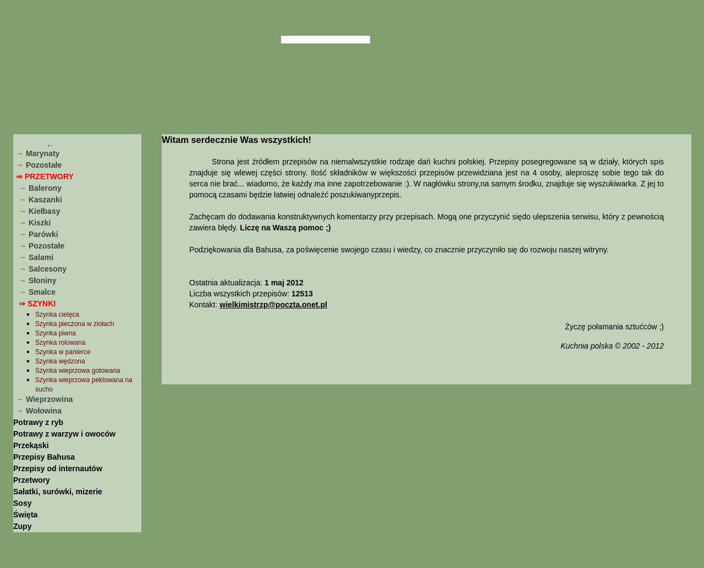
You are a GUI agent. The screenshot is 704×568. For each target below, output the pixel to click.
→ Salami (36, 257)
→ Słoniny (37, 280)
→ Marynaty (37, 153)
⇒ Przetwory (45, 176)
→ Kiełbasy (39, 211)
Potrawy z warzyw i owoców (64, 433)
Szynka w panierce (63, 352)
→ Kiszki (35, 222)
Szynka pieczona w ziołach (74, 324)
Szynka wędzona (60, 361)
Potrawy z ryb (38, 422)
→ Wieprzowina (44, 399)
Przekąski (31, 445)
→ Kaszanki (40, 199)
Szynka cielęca (57, 314)
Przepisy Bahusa (44, 457)
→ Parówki (38, 234)
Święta (25, 514)
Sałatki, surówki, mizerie (57, 491)
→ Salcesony (43, 268)
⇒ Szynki (37, 303)
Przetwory (31, 480)
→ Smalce (37, 292)
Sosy (22, 503)
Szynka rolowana (60, 342)
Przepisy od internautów (57, 468)
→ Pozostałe (39, 165)
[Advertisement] (426, 475)
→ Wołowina (39, 410)
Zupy (22, 526)
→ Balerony (40, 188)
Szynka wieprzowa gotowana (77, 370)
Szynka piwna (55, 333)
